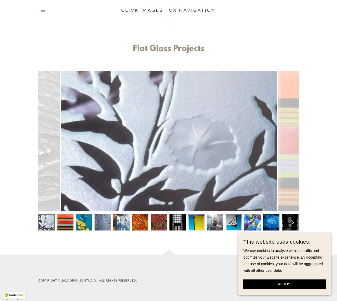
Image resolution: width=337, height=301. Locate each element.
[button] (43, 10)
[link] (169, 10)
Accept (284, 284)
